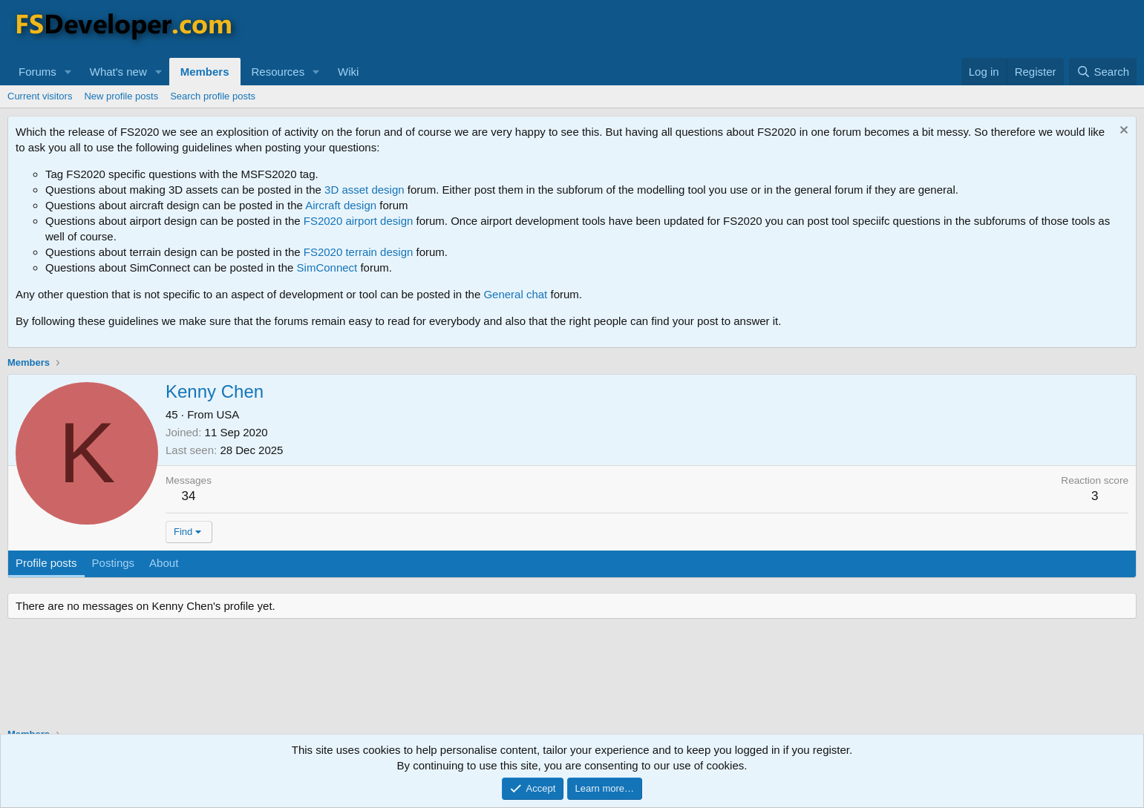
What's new (118, 71)
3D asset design (364, 189)
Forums (37, 71)
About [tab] (163, 562)
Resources (278, 71)
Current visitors (39, 96)
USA (227, 414)
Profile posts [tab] (46, 562)
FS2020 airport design (359, 220)
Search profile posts (212, 96)
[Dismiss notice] (1122, 131)
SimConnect (327, 267)
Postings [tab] (113, 562)
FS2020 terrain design (359, 252)
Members (204, 71)
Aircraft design (340, 205)
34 (189, 496)
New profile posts (121, 96)
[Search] (1103, 71)
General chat (515, 294)
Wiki (348, 71)
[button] (68, 71)
